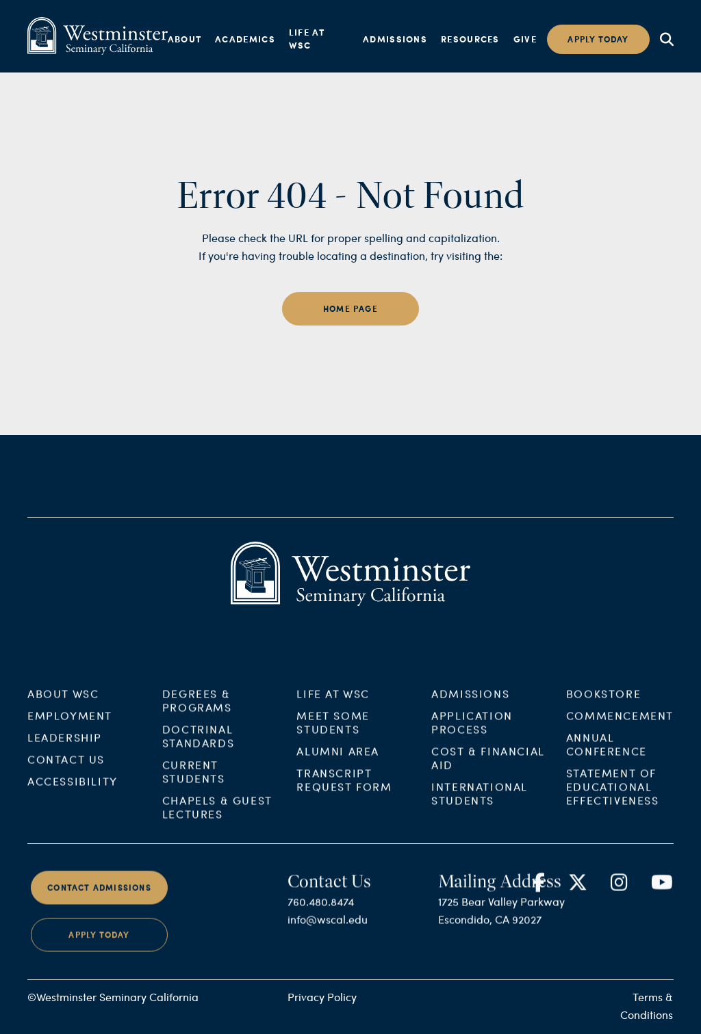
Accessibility (72, 788)
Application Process (472, 729)
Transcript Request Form (344, 787)
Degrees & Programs (197, 707)
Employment (69, 722)
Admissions (395, 39)
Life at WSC (306, 39)
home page (350, 309)
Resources (470, 39)
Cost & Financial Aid (488, 765)
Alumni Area (337, 758)
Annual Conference (606, 751)
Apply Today (98, 943)
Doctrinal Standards (198, 743)
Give (525, 39)
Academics (245, 39)
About (185, 39)
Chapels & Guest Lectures (217, 814)
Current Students (193, 779)
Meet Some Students (332, 729)
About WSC (63, 700)
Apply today (598, 39)
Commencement (620, 722)
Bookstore (603, 700)
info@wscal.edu (328, 927)
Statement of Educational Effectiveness (612, 793)
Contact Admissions (99, 895)
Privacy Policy (322, 997)
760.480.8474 (321, 909)
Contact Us (66, 766)
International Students (479, 800)
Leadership (64, 744)
